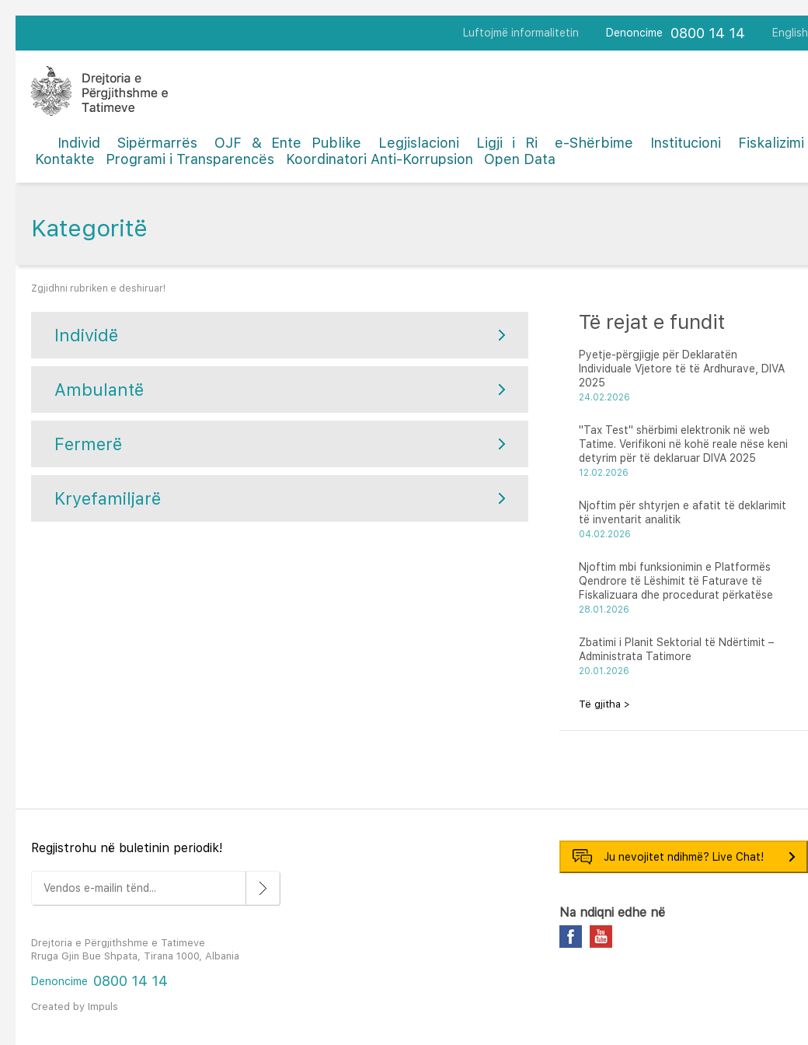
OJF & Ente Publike (287, 143)
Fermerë (88, 444)
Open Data (520, 159)
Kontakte (65, 159)
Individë (86, 335)
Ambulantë (99, 389)
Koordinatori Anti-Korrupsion (379, 159)
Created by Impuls (74, 1006)
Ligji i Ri (507, 143)
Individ (78, 143)
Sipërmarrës (157, 143)
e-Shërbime (594, 143)
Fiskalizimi (771, 143)
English (790, 32)
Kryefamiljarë (107, 498)
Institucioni (685, 143)
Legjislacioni (418, 143)
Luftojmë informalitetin (521, 32)
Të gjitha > (604, 704)
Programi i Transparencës (190, 159)
